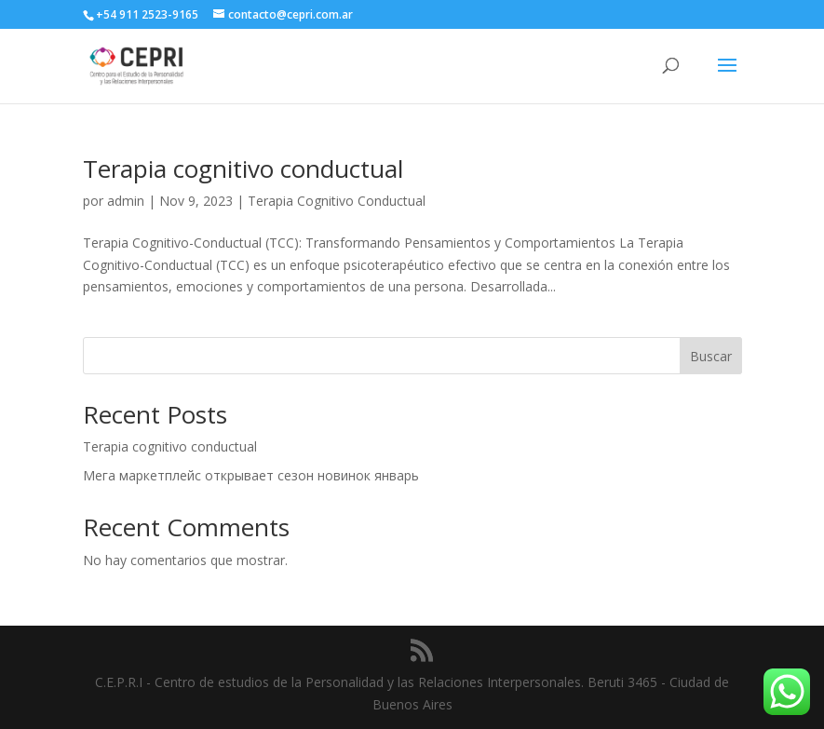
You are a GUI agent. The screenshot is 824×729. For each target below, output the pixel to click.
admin (125, 200)
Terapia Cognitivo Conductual (337, 200)
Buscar (711, 356)
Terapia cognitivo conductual (243, 168)
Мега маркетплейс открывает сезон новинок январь (251, 475)
